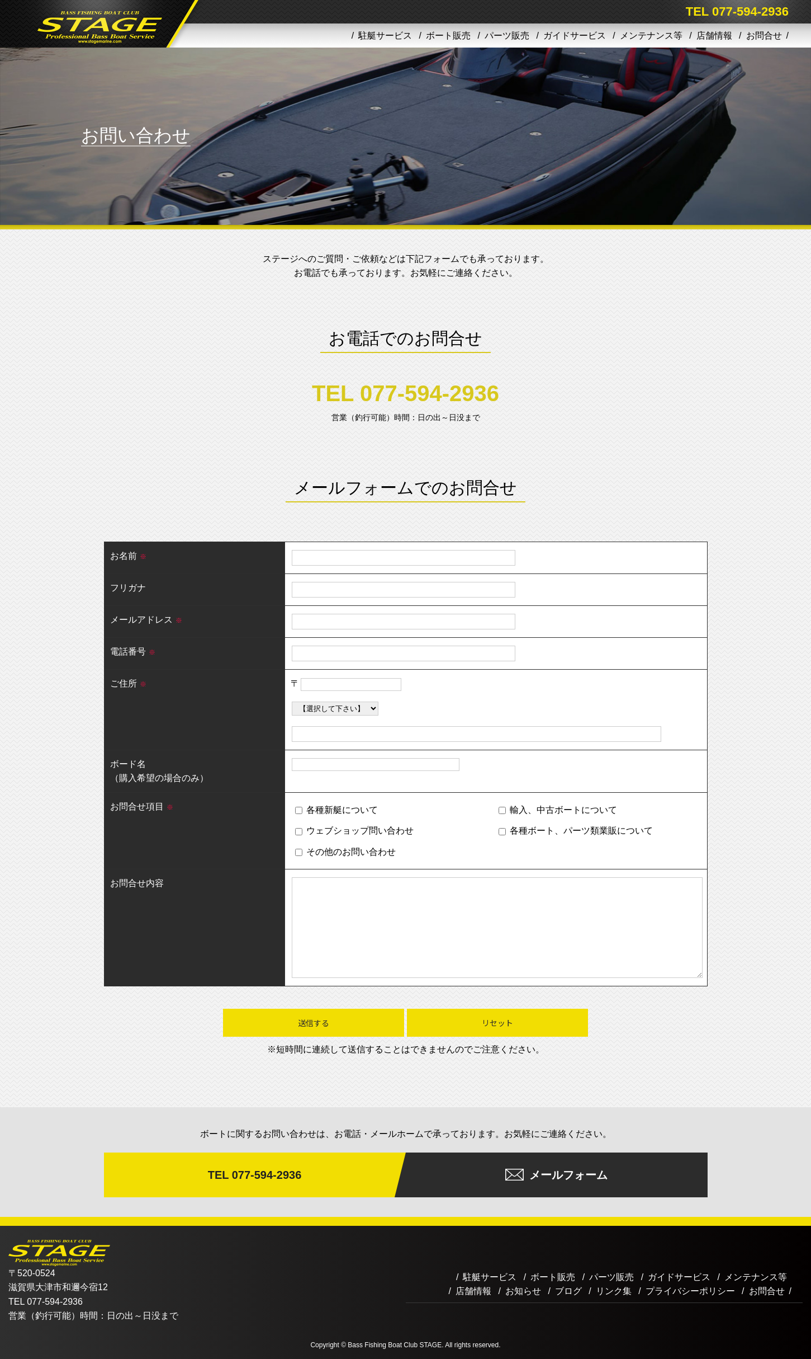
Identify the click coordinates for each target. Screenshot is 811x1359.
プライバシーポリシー (690, 1291)
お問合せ (764, 35)
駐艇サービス (385, 35)
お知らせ (523, 1291)
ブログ (568, 1291)
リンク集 (614, 1291)
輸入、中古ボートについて (557, 810)
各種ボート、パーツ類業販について (575, 830)
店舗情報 (714, 35)
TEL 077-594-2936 (405, 393)
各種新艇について (336, 810)
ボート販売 (448, 35)
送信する (313, 1022)
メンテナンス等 (651, 35)
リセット (497, 1022)
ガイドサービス (574, 35)
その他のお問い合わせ (345, 852)
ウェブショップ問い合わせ (354, 830)
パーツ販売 (507, 35)
